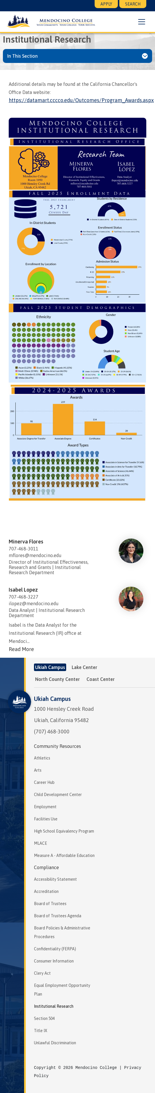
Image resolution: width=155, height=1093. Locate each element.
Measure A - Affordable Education (64, 855)
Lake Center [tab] (84, 667)
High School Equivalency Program (64, 831)
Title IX (40, 1030)
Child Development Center (58, 794)
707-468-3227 (23, 596)
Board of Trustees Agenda (57, 915)
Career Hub (44, 782)
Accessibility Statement (55, 879)
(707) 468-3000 (51, 731)
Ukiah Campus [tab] (50, 667)
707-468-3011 (23, 548)
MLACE (40, 843)
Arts (38, 770)
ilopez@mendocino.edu (34, 603)
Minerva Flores (26, 542)
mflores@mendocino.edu (35, 555)
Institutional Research (53, 1006)
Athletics (42, 758)
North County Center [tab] (57, 679)
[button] (141, 21)
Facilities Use (45, 819)
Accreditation (46, 891)
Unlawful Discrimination (55, 1043)
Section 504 (44, 1018)
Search (132, 4)
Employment (45, 806)
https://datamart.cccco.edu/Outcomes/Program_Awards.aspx (81, 100)
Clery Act (42, 973)
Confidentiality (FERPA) (55, 949)
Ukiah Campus (52, 698)
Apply (106, 4)
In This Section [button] (22, 56)
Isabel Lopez (23, 590)
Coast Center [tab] (100, 679)
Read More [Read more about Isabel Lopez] (21, 649)
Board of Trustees (50, 903)
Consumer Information (54, 961)
